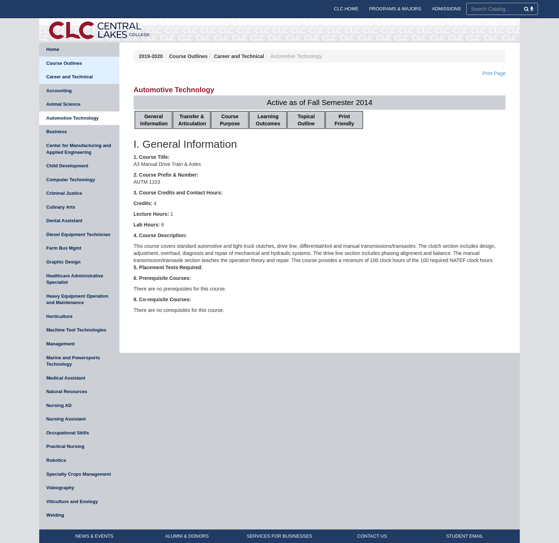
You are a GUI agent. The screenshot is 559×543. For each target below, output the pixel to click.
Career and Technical (69, 76)
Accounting (59, 90)
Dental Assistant (64, 220)
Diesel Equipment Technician (78, 234)
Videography (60, 487)
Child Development (67, 165)
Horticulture (59, 316)
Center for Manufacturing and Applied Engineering (78, 149)
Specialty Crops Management (78, 474)
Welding (55, 515)
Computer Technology (70, 179)
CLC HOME (346, 8)
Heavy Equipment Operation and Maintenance (77, 299)
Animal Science (63, 104)
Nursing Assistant (66, 419)
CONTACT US (372, 536)
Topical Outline (306, 120)
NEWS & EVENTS (94, 536)
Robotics (56, 460)
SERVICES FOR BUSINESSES (279, 536)
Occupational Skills (67, 432)
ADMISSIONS (446, 8)
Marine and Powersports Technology (73, 361)
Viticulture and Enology (72, 501)
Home (52, 49)
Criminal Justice (64, 193)
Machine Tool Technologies (76, 330)
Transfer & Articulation (192, 120)
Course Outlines (64, 63)
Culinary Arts (60, 207)
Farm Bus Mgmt (63, 248)
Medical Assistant (65, 378)
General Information (154, 120)
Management (60, 343)
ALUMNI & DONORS (187, 536)
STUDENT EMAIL (464, 536)
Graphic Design (63, 262)
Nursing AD (59, 405)
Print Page (494, 73)
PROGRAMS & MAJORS (395, 8)
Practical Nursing (65, 446)
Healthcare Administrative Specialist (74, 279)
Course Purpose (230, 120)
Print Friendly (344, 120)
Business (56, 131)
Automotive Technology (72, 118)
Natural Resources (66, 391)
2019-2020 (151, 56)
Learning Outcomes (268, 120)
